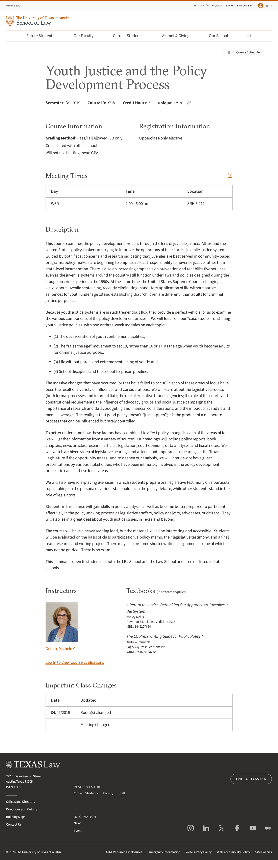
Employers (245, 5)
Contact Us (14, 824)
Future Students (43, 36)
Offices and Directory (20, 801)
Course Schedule (248, 52)
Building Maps (15, 816)
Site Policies (263, 852)
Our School (221, 36)
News (77, 823)
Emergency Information (163, 852)
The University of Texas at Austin (38, 852)
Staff (230, 5)
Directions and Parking (21, 809)
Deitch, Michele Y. (62, 627)
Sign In (265, 5)
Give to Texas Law (251, 779)
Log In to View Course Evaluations (75, 662)
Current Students (130, 36)
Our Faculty (86, 36)
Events (78, 830)
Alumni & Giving (178, 36)
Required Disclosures (124, 852)
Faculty (217, 5)
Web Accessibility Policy (233, 852)
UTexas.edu (13, 5)
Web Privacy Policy (199, 852)
